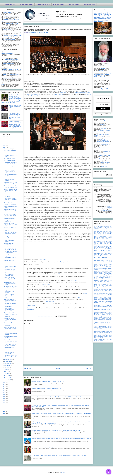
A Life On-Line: (105, 226)
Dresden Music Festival (104, 263)
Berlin (110, 236)
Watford (110, 334)
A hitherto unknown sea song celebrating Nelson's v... (9, 220)
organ (108, 302)
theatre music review (107, 328)
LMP (107, 285)
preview (97, 309)
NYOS (95, 298)
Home (28, 311)
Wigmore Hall (98, 337)
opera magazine (108, 299)
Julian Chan (102, 139)
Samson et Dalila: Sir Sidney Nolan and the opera (10, 283)
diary (110, 261)
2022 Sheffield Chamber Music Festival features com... (10, 300)
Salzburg (96, 316)
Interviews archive (89, 4)
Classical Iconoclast (109, 207)
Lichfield (96, 285)
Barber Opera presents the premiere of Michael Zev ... (10, 234)
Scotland (96, 317)
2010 (4, 403)
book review (108, 237)
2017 (4, 388)
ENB (103, 265)
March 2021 (7, 375)
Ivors (111, 280)
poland (95, 307)
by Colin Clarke (106, 243)
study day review (98, 325)
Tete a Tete (106, 326)
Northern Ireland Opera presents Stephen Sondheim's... (9, 352)
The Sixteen (99, 328)
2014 (4, 394)
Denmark (105, 261)
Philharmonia (97, 306)
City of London (104, 253)
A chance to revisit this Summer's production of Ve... (10, 155)
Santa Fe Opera (105, 316)
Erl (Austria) (99, 266)
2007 (4, 409)
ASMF (103, 230)
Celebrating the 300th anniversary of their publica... (9, 240)
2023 (4, 143)
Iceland (107, 278)
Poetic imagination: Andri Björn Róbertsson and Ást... (10, 211)
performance (109, 305)
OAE (98, 298)
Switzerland (109, 325)
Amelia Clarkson (104, 144)
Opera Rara (104, 301)
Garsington (100, 272)
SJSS (99, 318)
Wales (100, 334)
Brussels (103, 241)
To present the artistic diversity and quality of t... (10, 313)
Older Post (88, 368)
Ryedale (96, 314)
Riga (105, 312)
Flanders (99, 271)
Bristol (103, 238)
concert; (110, 257)
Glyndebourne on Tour (99, 274)
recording (110, 311)
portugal (99, 307)
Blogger (63, 472)
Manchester (100, 287)
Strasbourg (102, 323)
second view (109, 317)
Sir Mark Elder (62, 92)
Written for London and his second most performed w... (10, 329)
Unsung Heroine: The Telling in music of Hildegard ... (10, 345)
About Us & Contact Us (26, 4)
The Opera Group (103, 327)
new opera (96, 293)
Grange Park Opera (99, 276)
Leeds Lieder (108, 282)
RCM (110, 309)
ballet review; (109, 231)
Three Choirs (105, 330)
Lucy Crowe (88, 94)
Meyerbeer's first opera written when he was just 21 (10, 262)
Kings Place (106, 281)
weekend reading (101, 335)
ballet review (102, 231)
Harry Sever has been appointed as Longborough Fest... (9, 245)
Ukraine (107, 331)
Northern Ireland (98, 297)
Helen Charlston (107, 122)
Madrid (95, 287)
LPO (37, 32)
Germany (110, 272)
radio (105, 309)
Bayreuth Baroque (101, 233)
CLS (99, 254)
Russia (107, 313)
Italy (108, 280)
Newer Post (27, 368)
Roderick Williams (35, 96)
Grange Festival (108, 275)
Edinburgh (100, 264)
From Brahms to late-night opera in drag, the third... (10, 186)
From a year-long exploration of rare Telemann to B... (9, 309)
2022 (4, 145)
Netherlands (104, 292)
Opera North (97, 301)
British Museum (109, 238)
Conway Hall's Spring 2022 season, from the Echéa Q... (10, 190)
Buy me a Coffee (105, 89)
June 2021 (7, 369)
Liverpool (103, 285)
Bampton (96, 232)
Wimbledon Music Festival (99, 339)
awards (110, 230)
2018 (4, 386)
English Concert (108, 265)
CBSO (108, 248)
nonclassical (105, 294)
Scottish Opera (102, 317)
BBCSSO (110, 235)
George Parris (104, 140)
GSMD (95, 277)
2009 (4, 405)
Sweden (104, 325)
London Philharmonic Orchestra (82, 92)
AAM (110, 226)
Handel (102, 278)
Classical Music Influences (100, 78)
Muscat (104, 289)
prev (111, 307)
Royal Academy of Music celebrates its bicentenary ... (10, 305)
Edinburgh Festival (107, 264)
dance (95, 261)
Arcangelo (96, 230)
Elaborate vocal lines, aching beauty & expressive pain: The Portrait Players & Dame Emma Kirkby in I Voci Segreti (60, 447)
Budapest (110, 241)
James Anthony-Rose (101, 147)
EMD (100, 265)
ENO (95, 266)
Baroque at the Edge (107, 232)
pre (107, 307)
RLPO (107, 312)
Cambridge (96, 248)
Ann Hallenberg (106, 151)
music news (103, 290)
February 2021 (7, 377)
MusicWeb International (106, 210)
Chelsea (96, 252)
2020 (4, 382)
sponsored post (103, 322)
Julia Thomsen (104, 127)
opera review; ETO (102, 302)
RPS (105, 313)
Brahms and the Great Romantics (9, 348)
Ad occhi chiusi (7, 168)
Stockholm (96, 323)
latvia (111, 281)
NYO (110, 297)
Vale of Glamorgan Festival (101, 332)
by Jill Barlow (104, 244)
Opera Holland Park (99, 299)
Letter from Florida (102, 284)
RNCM (110, 312)
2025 (4, 139)
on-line (101, 298)
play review (109, 306)
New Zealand (105, 293)
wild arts (105, 337)
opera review (45, 269)
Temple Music (100, 326)
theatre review (97, 330)
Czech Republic (108, 260)
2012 (4, 398)
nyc (108, 297)
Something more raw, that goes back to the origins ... (10, 200)
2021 (4, 147)
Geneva (105, 272)
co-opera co (105, 254)
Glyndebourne (108, 273)
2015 (4, 392)
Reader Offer (97, 311)
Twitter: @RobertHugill (43, 4)
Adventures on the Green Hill (104, 227)
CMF (101, 254)
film (104, 269)
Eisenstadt (96, 265)
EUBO (110, 266)
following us (43, 259)
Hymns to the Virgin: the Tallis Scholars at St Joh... (9, 171)
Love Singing (7, 237)
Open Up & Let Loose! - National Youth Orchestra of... (10, 296)
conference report (98, 259)
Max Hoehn (102, 124)
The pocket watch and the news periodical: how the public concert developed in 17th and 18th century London (59, 455)
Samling (100, 316)
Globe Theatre (98, 273)
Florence (103, 271)
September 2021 (8, 363)
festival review (100, 269)
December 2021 (8, 149)
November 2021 (8, 359)
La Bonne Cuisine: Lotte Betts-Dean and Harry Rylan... (10, 266)
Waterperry (105, 334)
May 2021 (6, 371)
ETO (107, 266)
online (104, 298)
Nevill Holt (109, 292)
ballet (98, 231)
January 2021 (7, 380)
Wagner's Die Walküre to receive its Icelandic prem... (10, 229)
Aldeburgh (96, 228)
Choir (27, 94)
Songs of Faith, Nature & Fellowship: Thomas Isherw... (10, 291)
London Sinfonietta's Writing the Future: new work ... (10, 175)
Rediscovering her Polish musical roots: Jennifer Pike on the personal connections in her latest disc (56, 430)
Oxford (95, 304)
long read (102, 286)
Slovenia (103, 318)
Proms (102, 309)
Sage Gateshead (108, 314)
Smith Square (109, 318)
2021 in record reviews (9, 160)
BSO (107, 241)
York (98, 340)
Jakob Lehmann (105, 162)
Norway (105, 297)
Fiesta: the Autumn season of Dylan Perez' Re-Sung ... (10, 341)
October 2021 (7, 361)
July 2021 (6, 367)
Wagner (96, 334)
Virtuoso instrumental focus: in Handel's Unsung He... (10, 356)
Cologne (96, 255)
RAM (108, 309)
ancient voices (108, 228)
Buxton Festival (106, 242)
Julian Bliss (104, 165)
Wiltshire (110, 337)
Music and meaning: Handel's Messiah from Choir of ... (10, 195)
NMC (102, 294)
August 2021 (7, 365)
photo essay (103, 306)
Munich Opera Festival (98, 289)
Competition (103, 255)
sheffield (96, 318)
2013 (4, 396)
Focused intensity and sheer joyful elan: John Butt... (10, 183)
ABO (95, 227)
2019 (4, 384)
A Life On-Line (98, 226)
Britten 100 (105, 239)
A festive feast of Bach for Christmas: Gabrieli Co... (10, 249)
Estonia (104, 266)
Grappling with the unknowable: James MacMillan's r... (9, 324)
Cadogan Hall (108, 247)
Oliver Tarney (104, 128)
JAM (95, 281)
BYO (100, 247)
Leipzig (95, 284)
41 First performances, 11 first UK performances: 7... (10, 215)
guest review (108, 277)
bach (95, 231)
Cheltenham (101, 252)
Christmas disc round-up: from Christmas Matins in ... (10, 271)
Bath (95, 233)
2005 (4, 413)
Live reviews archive (59, 4)
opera (110, 298)
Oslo (111, 302)
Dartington (100, 261)
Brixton (99, 241)
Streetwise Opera (108, 323)
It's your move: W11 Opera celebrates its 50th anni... (10, 287)
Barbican (101, 232)
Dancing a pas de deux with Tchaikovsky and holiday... (10, 253)
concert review (32, 32)
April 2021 (6, 373)
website (95, 335)
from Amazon (102, 191)
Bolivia (102, 237)
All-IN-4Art (102, 228)
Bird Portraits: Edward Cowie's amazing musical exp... (10, 224)
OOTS (107, 298)
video (110, 332)
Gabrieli (96, 272)
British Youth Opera (98, 239)
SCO (110, 316)
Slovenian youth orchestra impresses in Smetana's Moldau (46, 388)
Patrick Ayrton (104, 154)
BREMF (96, 238)
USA (111, 331)
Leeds (103, 283)
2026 (4, 137)
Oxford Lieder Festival (103, 304)
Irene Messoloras (105, 120)
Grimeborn (109, 276)
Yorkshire (101, 340)
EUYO (95, 268)
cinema (100, 253)
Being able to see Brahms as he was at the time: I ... (10, 257)
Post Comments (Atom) (61, 373)
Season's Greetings (8, 166)
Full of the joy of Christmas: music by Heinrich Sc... (10, 163)
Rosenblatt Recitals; (99, 313)
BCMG (95, 236)
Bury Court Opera (98, 242)
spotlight (109, 322)
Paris (103, 305)
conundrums (104, 259)
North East (97, 296)
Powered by (103, 114)
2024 (4, 141)
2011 (4, 401)
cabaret (102, 247)
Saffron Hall (101, 314)
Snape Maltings (98, 319)
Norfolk (110, 294)
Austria (106, 230)
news (110, 293)
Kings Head (99, 281)
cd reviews (109, 250)
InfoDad (110, 213)
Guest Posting (101, 277)
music (107, 289)
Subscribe (103, 108)
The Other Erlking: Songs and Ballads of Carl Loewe (10, 179)
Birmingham (97, 237)
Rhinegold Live (100, 312)
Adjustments (7, 316)
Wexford (99, 336)
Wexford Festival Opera (106, 336)
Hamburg (96, 278)
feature (105, 268)
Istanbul (105, 280)
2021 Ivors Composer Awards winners (9, 275)
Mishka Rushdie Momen (104, 155)
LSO (108, 286)
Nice (100, 294)
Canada (101, 248)
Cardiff (105, 248)
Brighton (100, 238)
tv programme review (101, 331)
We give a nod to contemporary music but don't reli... (10, 333)
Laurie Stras (99, 158)
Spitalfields (96, 322)
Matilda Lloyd (104, 166)
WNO (107, 339)
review (95, 312)
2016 (4, 390)
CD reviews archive (74, 4)
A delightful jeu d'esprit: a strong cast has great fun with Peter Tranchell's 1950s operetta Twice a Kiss (57, 396)
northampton (109, 296)
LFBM (108, 284)
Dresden (96, 263)
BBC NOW (104, 235)
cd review (101, 250)
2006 (4, 411)
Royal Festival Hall (58, 94)
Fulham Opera (108, 271)
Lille (99, 285)
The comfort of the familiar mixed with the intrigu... (10, 203)
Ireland (101, 280)
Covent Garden (100, 260)
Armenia (100, 230)
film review (107, 269)
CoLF (110, 254)
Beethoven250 (103, 236)
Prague (104, 307)
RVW (110, 313)
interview (60, 273)
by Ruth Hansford (102, 246)
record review (74, 280)
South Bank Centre (43, 32)
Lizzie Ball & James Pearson (102, 141)
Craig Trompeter (100, 136)
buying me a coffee (64, 261)
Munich (110, 287)
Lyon (111, 286)
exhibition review (100, 268)
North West (103, 296)
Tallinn (95, 326)
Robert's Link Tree (10, 4)
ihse (111, 278)
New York (101, 293)
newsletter (96, 294)
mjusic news (105, 287)
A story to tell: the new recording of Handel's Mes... (9, 279)
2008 (4, 407)
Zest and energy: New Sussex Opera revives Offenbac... (10, 319)
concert (110, 255)
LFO (111, 284)
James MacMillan (35, 94)
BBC (100, 235)
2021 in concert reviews (9, 158)
